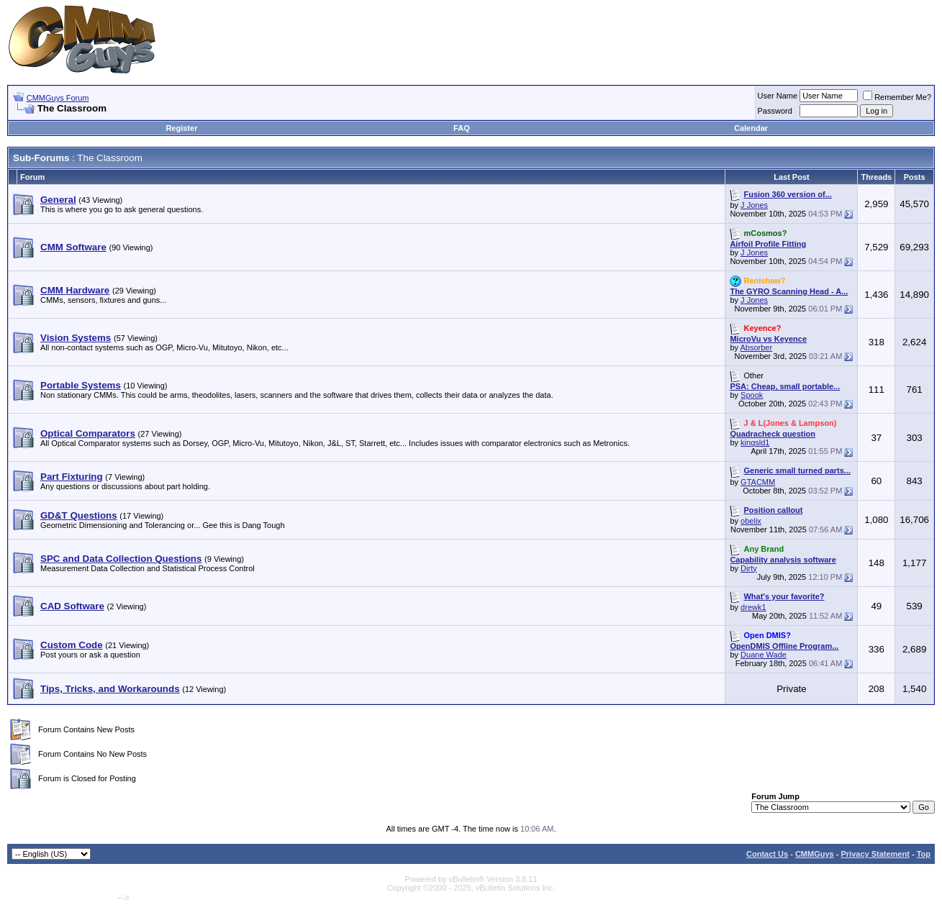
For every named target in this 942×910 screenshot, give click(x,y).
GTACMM (758, 482)
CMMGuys (814, 854)
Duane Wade (764, 654)
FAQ (461, 128)
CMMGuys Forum (58, 98)
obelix (751, 521)
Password (775, 110)
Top (923, 854)
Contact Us (767, 854)
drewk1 (753, 607)
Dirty (749, 568)
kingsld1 (755, 442)
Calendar (751, 128)
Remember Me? (897, 97)
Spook (752, 395)
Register (181, 128)
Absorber (757, 347)
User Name (778, 95)
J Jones (754, 205)
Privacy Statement (875, 854)
